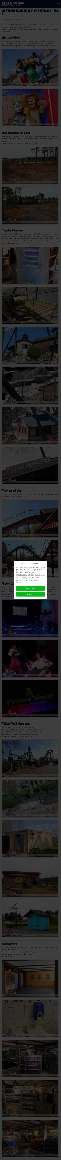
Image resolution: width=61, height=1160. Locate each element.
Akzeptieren (30, 588)
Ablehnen (30, 594)
